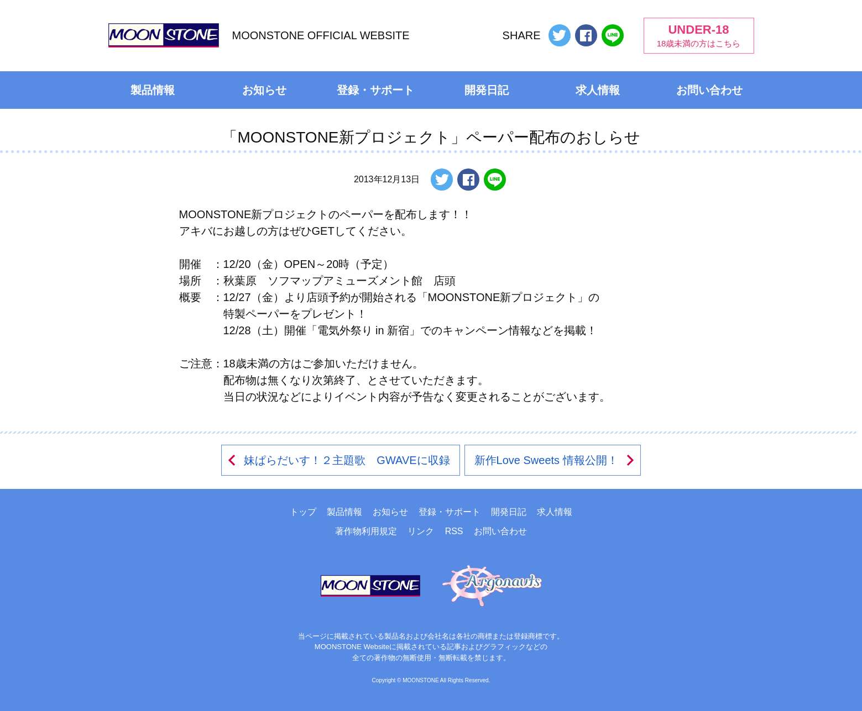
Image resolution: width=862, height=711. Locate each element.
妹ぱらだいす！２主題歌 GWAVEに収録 (338, 460)
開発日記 (486, 90)
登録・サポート (375, 90)
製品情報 (152, 90)
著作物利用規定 (366, 531)
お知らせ (264, 90)
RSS (454, 531)
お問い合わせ (709, 90)
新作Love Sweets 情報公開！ (555, 460)
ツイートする (559, 35)
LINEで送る (613, 35)
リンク (421, 531)
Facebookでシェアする (586, 35)
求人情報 (598, 90)
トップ (303, 512)
